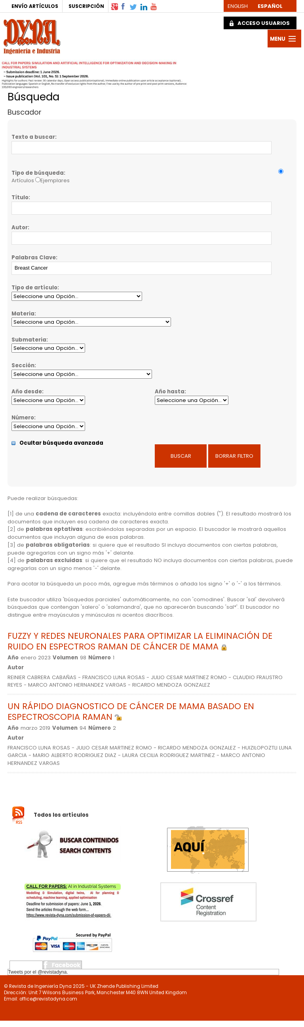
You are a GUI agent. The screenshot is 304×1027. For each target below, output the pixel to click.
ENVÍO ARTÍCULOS (34, 6)
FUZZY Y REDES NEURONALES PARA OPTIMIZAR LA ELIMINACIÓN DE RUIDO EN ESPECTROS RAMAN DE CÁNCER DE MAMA (140, 641)
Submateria (28, 340)
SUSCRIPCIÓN (86, 6)
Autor (19, 227)
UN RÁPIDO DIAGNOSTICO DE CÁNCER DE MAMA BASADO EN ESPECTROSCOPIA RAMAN (131, 711)
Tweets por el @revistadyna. (38, 972)
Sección (22, 365)
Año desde (26, 391)
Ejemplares (55, 180)
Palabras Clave (33, 257)
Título (19, 197)
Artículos (22, 180)
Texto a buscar (33, 137)
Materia (22, 313)
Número (22, 417)
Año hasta (169, 391)
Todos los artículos (61, 815)
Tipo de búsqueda (37, 173)
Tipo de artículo (34, 287)
